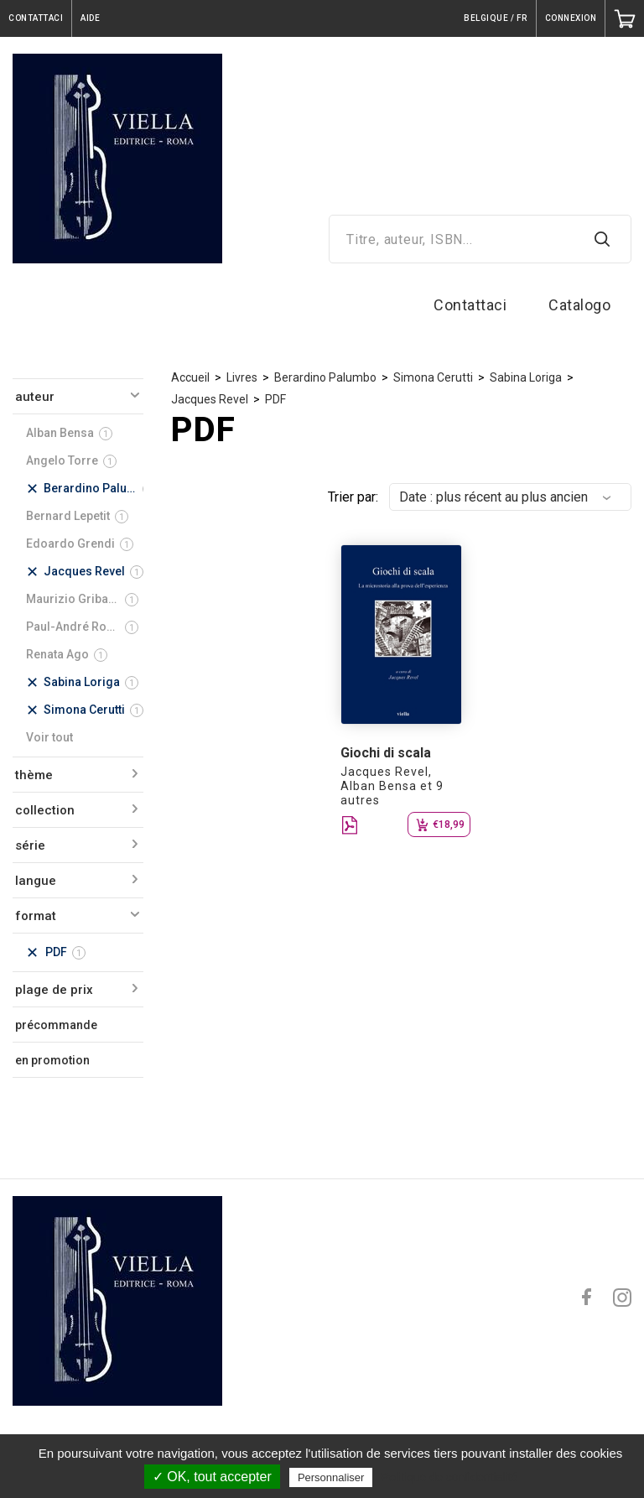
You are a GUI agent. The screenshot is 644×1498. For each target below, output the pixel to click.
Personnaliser (331, 1477)
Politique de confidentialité (450, 1477)
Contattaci (470, 305)
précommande (56, 1025)
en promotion (52, 1060)
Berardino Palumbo (325, 377)
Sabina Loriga (526, 377)
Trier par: (353, 497)
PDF (275, 399)
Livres (241, 377)
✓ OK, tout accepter (212, 1476)
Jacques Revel (209, 399)
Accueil (190, 377)
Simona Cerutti (433, 377)
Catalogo (579, 305)
